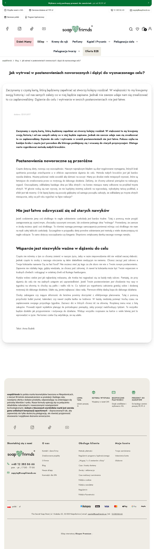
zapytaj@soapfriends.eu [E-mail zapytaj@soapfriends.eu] (23, 473)
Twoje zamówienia (122, 451)
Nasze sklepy (47, 470)
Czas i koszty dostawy (87, 465)
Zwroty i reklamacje (86, 470)
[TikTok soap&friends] (32, 29)
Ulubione (118, 460)
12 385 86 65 (119, 10)
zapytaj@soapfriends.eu (141, 10)
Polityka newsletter (86, 484)
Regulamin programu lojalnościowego (94, 455)
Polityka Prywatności (86, 494)
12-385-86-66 (117, 514)
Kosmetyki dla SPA (49, 475)
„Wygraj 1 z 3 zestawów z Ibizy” (92, 460)
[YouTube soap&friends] (44, 29)
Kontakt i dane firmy (50, 451)
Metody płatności (85, 451)
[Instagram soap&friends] (19, 29)
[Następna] (148, 3)
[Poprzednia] (5, 3)
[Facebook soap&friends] (7, 29)
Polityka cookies (85, 480)
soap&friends (7, 60)
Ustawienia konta (122, 455)
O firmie (45, 460)
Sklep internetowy (76, 533)
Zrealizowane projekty (51, 455)
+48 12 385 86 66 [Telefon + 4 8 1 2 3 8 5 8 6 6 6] (23, 464)
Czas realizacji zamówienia (90, 475)
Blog (17, 60)
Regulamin (83, 489)
